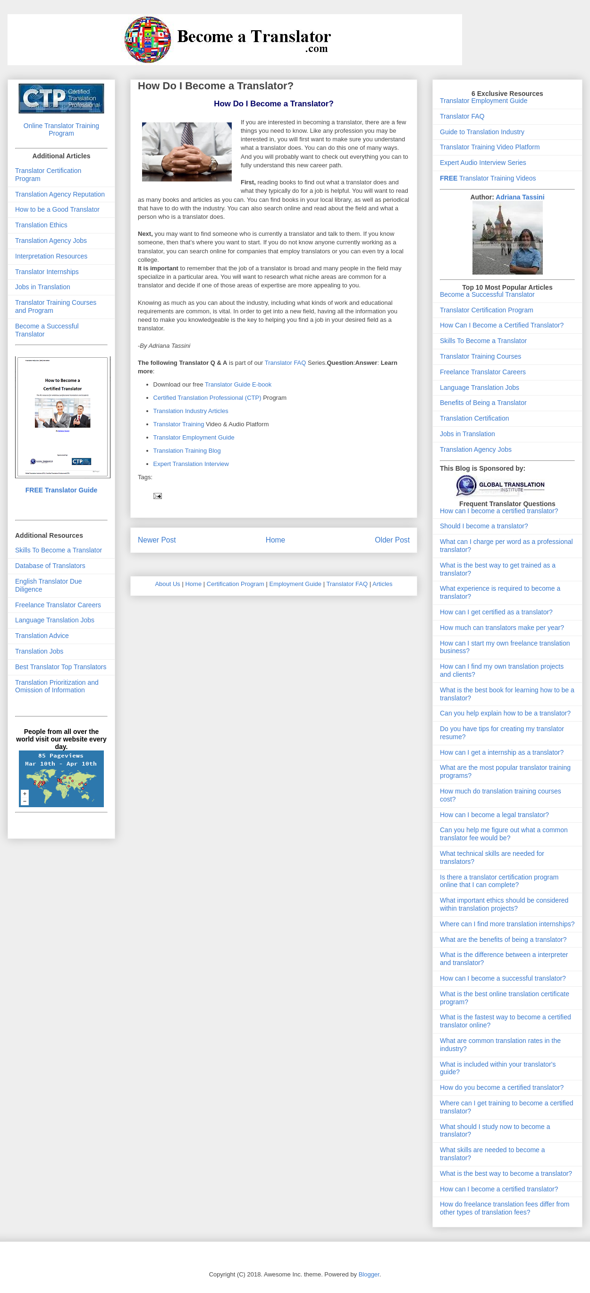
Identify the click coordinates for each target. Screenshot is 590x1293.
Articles (382, 583)
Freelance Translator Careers (58, 605)
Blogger (369, 1274)
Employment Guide (296, 583)
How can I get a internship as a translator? (502, 752)
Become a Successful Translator (487, 294)
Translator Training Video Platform (490, 147)
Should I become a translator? (484, 526)
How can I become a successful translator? (503, 978)
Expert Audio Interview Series (483, 162)
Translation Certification (474, 418)
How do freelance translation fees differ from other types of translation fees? (504, 1208)
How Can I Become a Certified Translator (500, 325)
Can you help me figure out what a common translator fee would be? (504, 834)
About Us (167, 583)
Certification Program (235, 583)
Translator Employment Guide (194, 437)
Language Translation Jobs (54, 620)
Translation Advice (42, 635)
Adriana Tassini (520, 197)
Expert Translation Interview (191, 463)
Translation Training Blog (187, 450)
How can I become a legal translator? (494, 815)
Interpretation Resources (51, 256)
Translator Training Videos (488, 178)
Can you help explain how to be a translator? (505, 713)
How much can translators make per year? (502, 627)
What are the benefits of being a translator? (503, 939)
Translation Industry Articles (190, 410)
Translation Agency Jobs (51, 240)
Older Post (392, 540)
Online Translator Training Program (61, 129)
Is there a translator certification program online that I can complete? (499, 881)
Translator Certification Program (486, 310)
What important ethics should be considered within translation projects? (504, 904)
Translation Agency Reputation (60, 194)
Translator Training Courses (480, 356)
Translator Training (178, 424)
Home (276, 540)
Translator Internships (47, 272)
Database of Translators (50, 565)
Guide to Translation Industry (482, 132)
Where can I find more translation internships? (507, 924)
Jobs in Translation (42, 287)
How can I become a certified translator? (499, 511)
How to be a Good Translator (57, 209)
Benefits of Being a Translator (483, 402)
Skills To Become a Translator (58, 550)
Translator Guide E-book (238, 384)
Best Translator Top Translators (61, 667)
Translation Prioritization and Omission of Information (57, 686)
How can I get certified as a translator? (496, 612)
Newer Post (157, 540)
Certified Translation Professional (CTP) (208, 397)
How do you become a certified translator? (502, 1087)
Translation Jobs (39, 651)
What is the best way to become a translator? (506, 1173)
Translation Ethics (41, 225)
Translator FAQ (285, 362)
